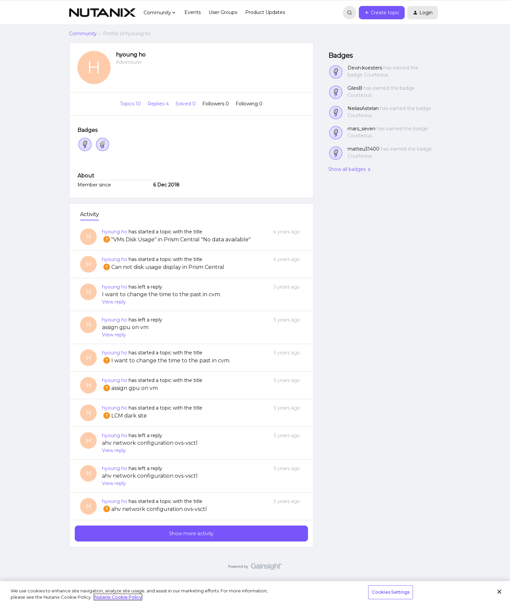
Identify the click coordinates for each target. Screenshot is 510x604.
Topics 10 (131, 104)
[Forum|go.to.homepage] (102, 12)
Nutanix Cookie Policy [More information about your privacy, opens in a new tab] (118, 597)
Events (192, 12)
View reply (114, 302)
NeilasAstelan (363, 108)
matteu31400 (363, 149)
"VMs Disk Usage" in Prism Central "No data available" (176, 239)
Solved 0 (186, 104)
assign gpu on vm (125, 327)
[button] (382, 12)
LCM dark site (124, 416)
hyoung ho (131, 55)
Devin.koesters (365, 68)
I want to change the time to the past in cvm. (161, 294)
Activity (89, 214)
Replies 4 (159, 104)
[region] (255, 592)
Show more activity (191, 534)
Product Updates (265, 12)
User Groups (223, 12)
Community (83, 34)
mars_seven (361, 129)
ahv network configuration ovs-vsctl (150, 443)
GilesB (355, 88)
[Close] (499, 591)
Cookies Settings (390, 592)
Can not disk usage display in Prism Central (163, 267)
